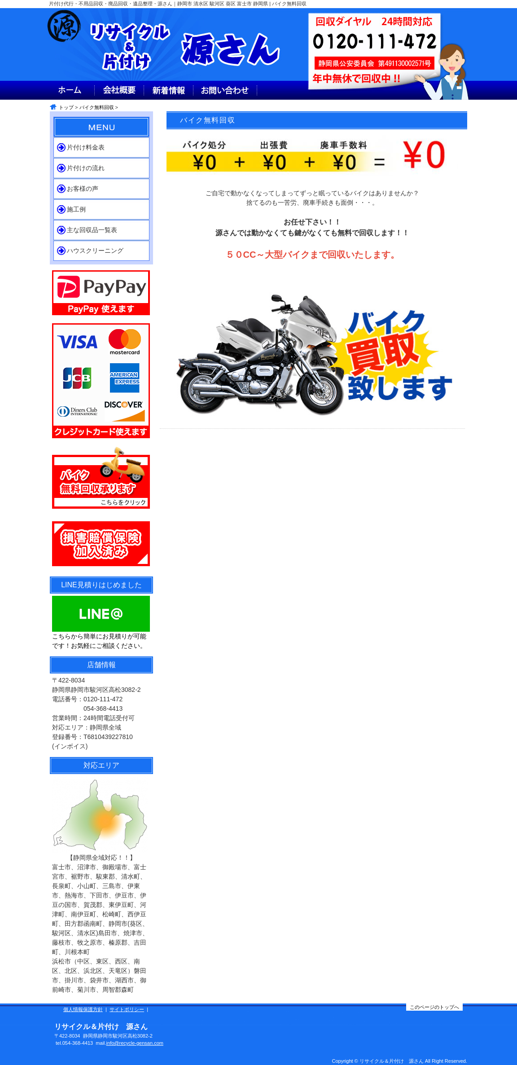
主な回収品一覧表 (92, 229)
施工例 (76, 209)
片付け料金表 (86, 147)
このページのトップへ (434, 1007)
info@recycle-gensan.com (134, 1043)
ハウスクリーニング (95, 250)
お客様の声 (82, 188)
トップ (66, 107)
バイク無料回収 (96, 107)
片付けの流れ (86, 168)
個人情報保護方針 (83, 1009)
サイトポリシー (127, 1009)
